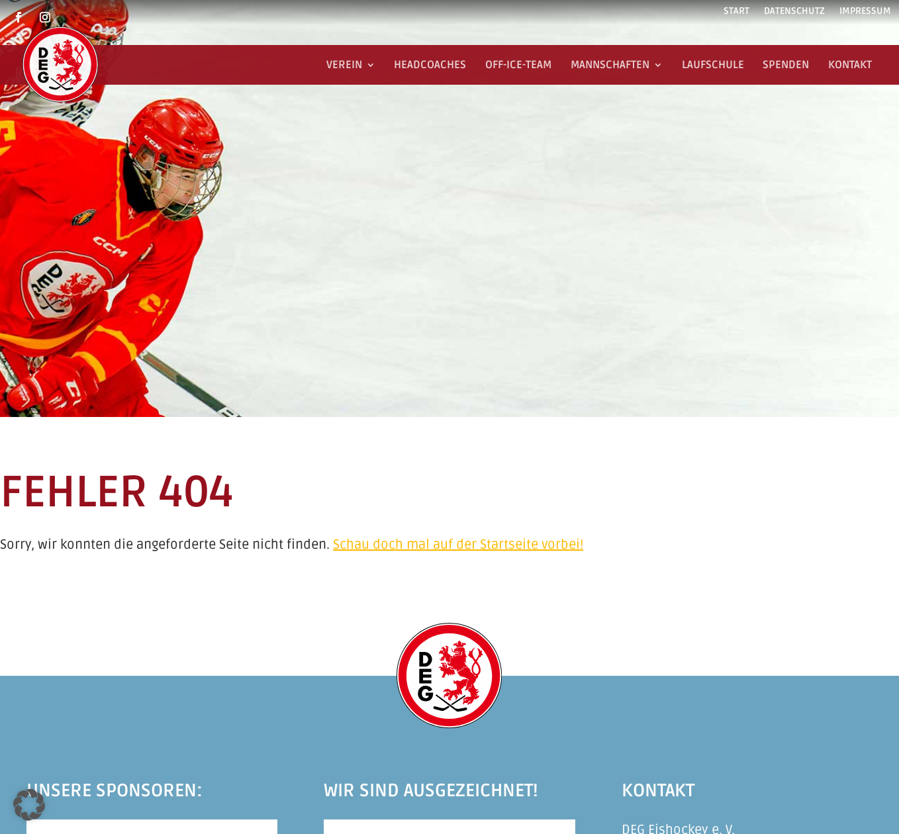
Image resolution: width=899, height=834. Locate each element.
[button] (29, 805)
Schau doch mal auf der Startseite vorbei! (458, 545)
